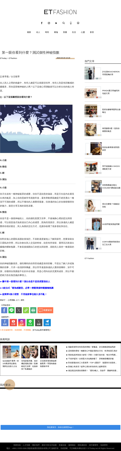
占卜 (18, 300)
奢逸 (56, 32)
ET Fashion (60, 12)
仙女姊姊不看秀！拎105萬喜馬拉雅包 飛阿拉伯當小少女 (11, 363)
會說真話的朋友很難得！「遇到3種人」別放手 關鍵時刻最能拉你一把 (93, 370)
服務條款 (72, 445)
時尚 (47, 32)
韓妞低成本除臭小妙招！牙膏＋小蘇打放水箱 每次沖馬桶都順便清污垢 (93, 355)
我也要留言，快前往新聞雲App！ (60, 427)
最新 (29, 32)
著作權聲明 (93, 445)
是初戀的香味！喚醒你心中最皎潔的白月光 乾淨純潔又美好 (92, 351)
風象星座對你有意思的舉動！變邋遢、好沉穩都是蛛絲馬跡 (91, 347)
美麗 (65, 32)
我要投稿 (17, 445)
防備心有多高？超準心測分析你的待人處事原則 (87, 366)
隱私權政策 (82, 445)
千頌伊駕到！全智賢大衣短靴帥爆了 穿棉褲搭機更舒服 (91, 359)
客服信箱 (62, 445)
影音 (92, 32)
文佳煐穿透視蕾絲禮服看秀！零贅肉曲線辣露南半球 (48, 363)
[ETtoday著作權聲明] (41, 330)
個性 (22, 300)
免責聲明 (104, 445)
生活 (74, 32)
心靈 (83, 32)
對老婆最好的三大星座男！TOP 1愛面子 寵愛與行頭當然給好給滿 (93, 363)
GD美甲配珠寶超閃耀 (111, 224)
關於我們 (36, 445)
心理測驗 (11, 300)
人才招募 (26, 445)
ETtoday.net (93, 448)
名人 (38, 32)
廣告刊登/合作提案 (49, 445)
